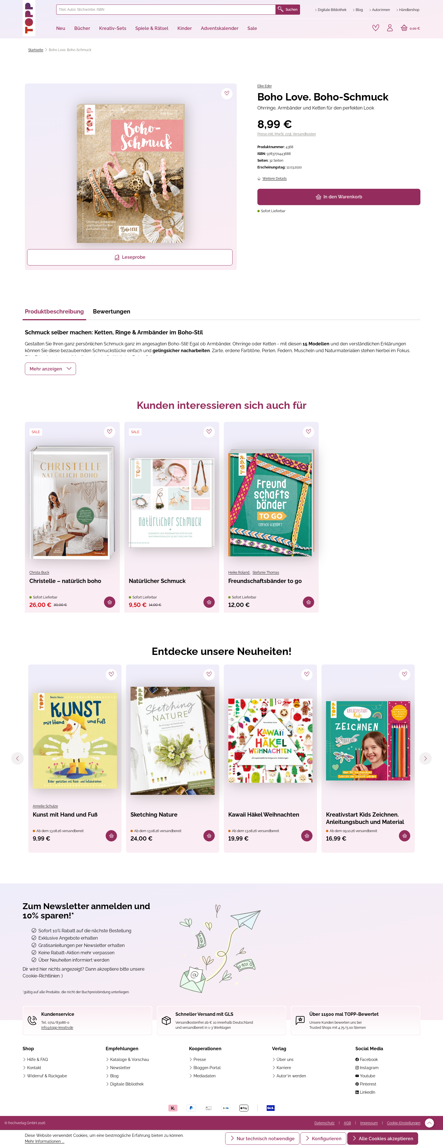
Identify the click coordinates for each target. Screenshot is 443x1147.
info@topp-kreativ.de (57, 1028)
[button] (50, 369)
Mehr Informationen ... (44, 1141)
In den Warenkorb (339, 197)
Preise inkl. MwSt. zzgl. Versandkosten (286, 134)
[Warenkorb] (410, 28)
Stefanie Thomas (266, 572)
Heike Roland (239, 572)
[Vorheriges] (17, 758)
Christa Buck (39, 572)
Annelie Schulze (45, 806)
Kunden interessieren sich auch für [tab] (222, 405)
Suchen (287, 9)
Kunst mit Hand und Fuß (65, 814)
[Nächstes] (425, 758)
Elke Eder (264, 86)
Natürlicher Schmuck (157, 581)
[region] (129, 177)
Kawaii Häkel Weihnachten (263, 814)
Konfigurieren (326, 1138)
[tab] (54, 313)
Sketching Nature (154, 814)
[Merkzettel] (375, 28)
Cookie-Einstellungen (403, 1123)
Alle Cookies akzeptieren (385, 1138)
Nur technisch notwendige (265, 1138)
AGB (347, 1123)
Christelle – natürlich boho (65, 581)
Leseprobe (130, 257)
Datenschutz (324, 1123)
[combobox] (166, 10)
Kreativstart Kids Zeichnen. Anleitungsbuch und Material (365, 818)
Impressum (369, 1123)
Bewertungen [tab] (111, 311)
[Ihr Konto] (390, 28)
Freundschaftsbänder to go (265, 581)
